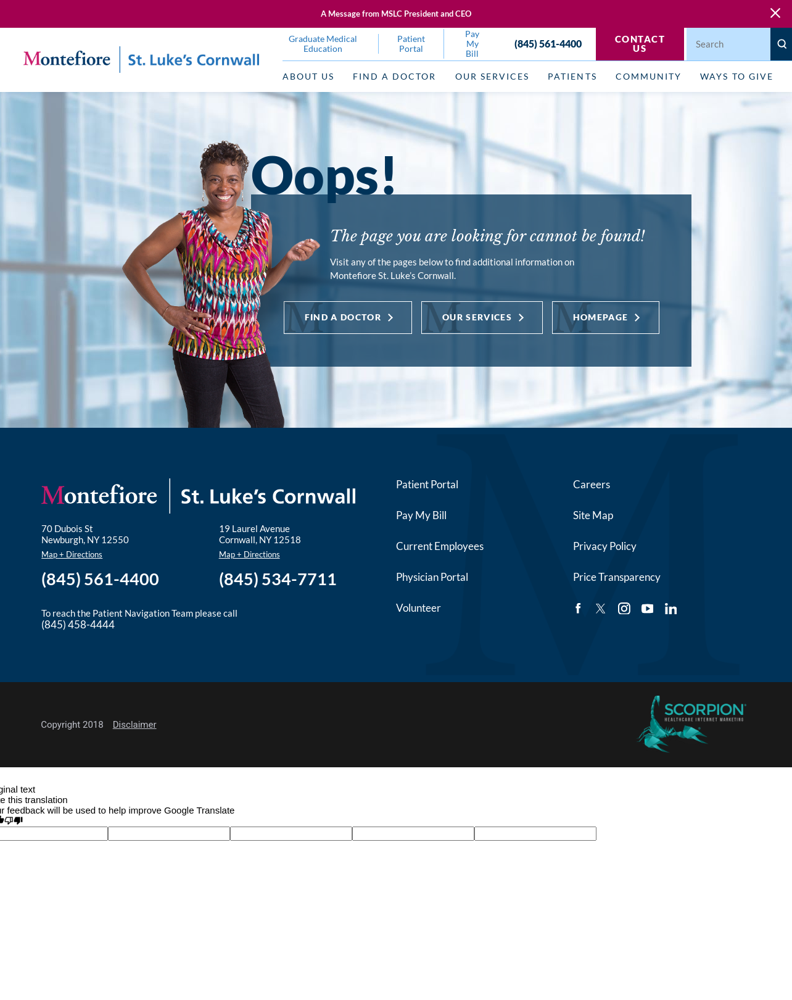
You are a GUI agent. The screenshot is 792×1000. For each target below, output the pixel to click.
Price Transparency (617, 577)
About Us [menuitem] (308, 76)
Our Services (477, 317)
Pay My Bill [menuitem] (472, 44)
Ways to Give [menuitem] (736, 76)
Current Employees (440, 546)
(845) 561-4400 (548, 43)
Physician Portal (432, 577)
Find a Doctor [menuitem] (394, 76)
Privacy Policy (605, 546)
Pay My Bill (421, 515)
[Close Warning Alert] (775, 13)
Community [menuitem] (649, 76)
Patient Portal (427, 484)
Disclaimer (135, 724)
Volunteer (418, 608)
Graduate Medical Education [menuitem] (323, 44)
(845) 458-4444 (78, 625)
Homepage (601, 317)
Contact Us (640, 43)
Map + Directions (71, 554)
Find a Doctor (343, 317)
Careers (591, 484)
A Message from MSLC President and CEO (396, 14)
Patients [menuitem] (572, 76)
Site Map (593, 515)
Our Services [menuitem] (492, 76)
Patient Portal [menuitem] (411, 44)
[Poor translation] (13, 821)
